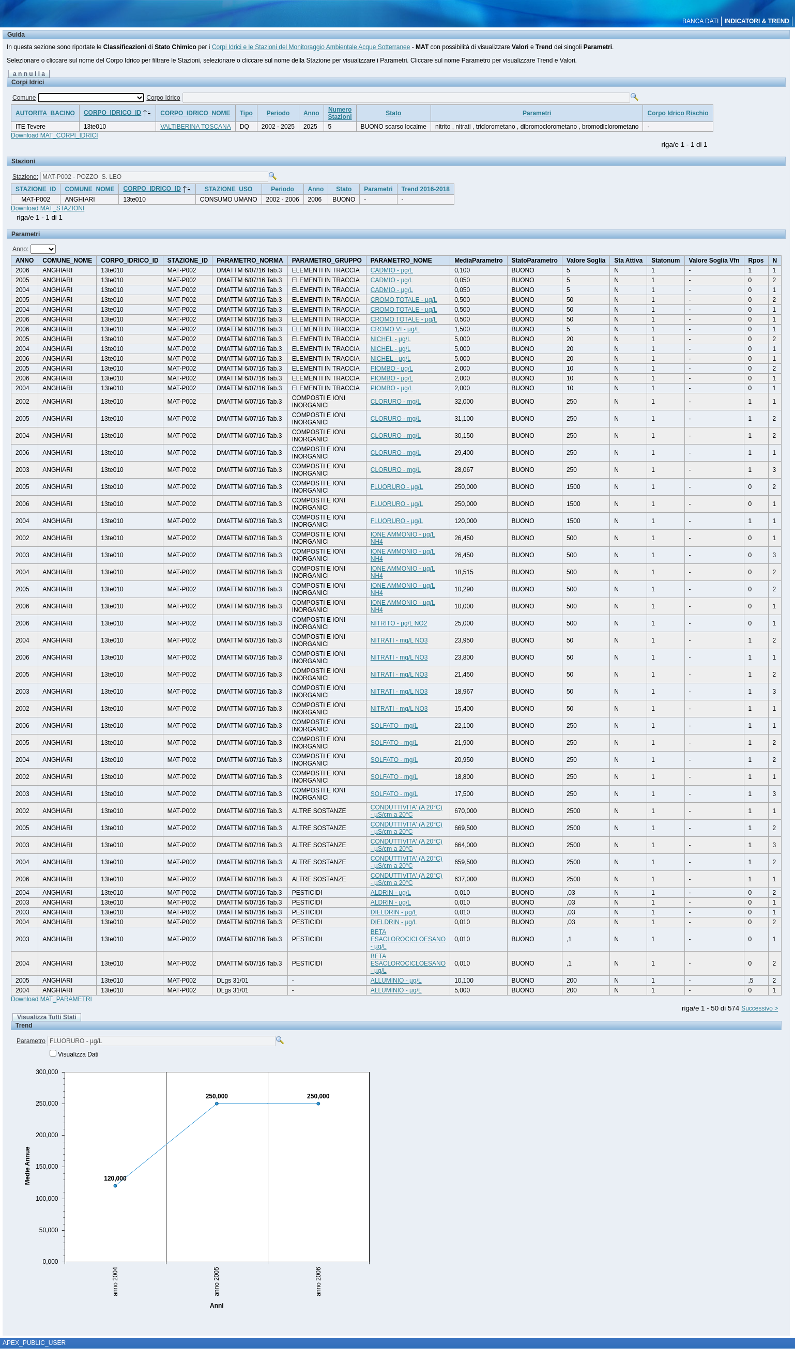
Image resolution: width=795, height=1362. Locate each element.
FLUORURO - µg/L (397, 487)
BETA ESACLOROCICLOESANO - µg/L (408, 939)
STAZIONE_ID (36, 189)
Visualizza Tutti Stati (47, 1017)
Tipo (246, 113)
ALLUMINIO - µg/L (396, 980)
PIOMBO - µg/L (392, 368)
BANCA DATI (700, 21)
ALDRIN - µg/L (391, 892)
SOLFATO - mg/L (394, 725)
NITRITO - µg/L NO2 (399, 623)
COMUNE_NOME (89, 189)
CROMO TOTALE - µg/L (404, 299)
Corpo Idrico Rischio (677, 113)
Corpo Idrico (163, 97)
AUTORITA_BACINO (45, 113)
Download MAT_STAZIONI (47, 208)
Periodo (278, 113)
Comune (24, 97)
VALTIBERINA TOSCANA (195, 126)
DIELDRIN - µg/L (394, 912)
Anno (311, 113)
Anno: (20, 249)
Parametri (537, 113)
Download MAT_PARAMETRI (51, 999)
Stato (393, 113)
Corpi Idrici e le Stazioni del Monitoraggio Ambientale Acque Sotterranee (311, 47)
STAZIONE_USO (228, 189)
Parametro (31, 1041)
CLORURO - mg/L (396, 401)
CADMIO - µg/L (392, 270)
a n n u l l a (29, 74)
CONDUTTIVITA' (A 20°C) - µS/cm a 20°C (406, 811)
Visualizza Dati (78, 1054)
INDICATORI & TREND (756, 21)
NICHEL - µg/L (391, 339)
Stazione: (25, 176)
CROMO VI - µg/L (395, 329)
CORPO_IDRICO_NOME (195, 113)
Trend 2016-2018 (426, 189)
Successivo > (759, 1008)
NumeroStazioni (340, 113)
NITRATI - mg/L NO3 (399, 640)
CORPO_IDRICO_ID (112, 112)
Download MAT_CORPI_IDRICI (54, 135)
